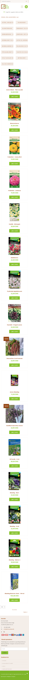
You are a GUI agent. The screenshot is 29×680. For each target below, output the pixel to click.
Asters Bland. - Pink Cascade (14, 90)
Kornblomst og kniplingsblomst (7, 40)
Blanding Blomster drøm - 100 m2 (14, 593)
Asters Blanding (14, 392)
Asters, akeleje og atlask (7, 22)
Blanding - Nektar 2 (14, 560)
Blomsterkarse (7, 28)
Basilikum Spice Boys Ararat (14, 425)
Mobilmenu (22, 7)
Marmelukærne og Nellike (7, 46)
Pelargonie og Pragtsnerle (22, 46)
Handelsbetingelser (7, 669)
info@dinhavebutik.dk (9, 629)
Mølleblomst (14, 257)
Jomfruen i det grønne (22, 34)
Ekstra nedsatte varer (7, 663)
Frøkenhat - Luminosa (14, 190)
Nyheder (4, 660)
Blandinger (22, 22)
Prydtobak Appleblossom (14, 291)
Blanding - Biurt (14, 492)
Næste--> (26, 612)
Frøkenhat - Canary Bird (14, 157)
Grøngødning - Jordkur (7, 34)
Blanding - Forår (14, 526)
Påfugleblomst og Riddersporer (7, 52)
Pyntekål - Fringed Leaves (14, 325)
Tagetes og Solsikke (22, 52)
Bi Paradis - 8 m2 (14, 459)
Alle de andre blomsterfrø (7, 64)
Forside (3, 17)
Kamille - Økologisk (14, 224)
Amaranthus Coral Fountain (15, 358)
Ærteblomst (22, 58)
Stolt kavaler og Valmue (7, 58)
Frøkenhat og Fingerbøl (22, 28)
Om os (3, 666)
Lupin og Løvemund (22, 40)
